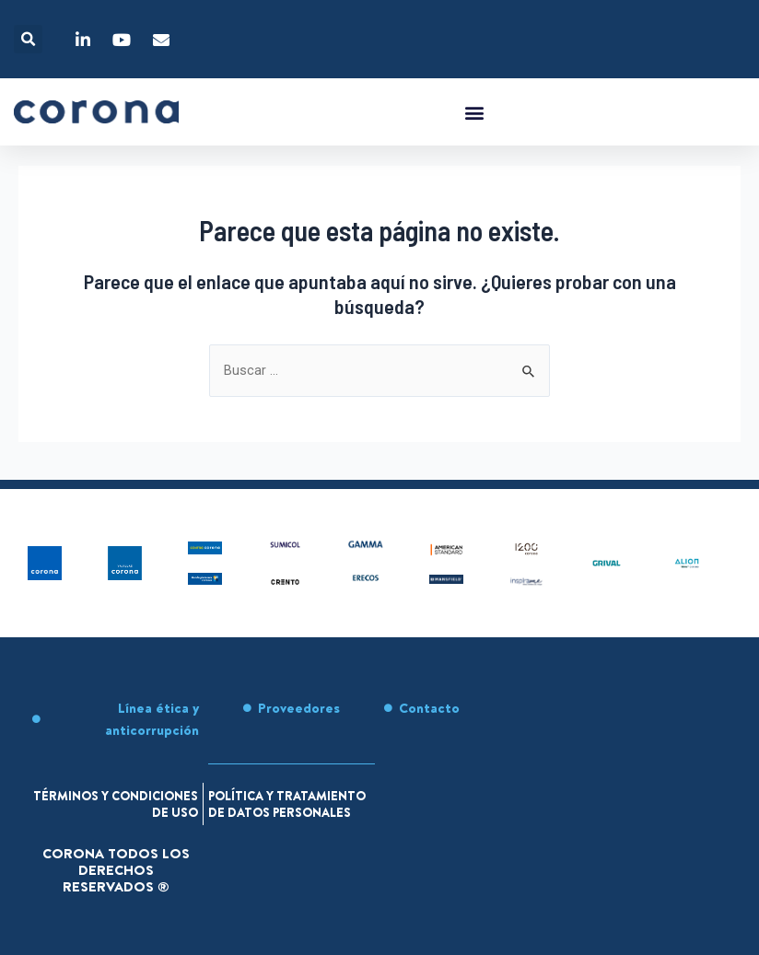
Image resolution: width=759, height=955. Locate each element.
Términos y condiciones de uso (122, 787)
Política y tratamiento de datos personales (278, 795)
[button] (28, 39)
